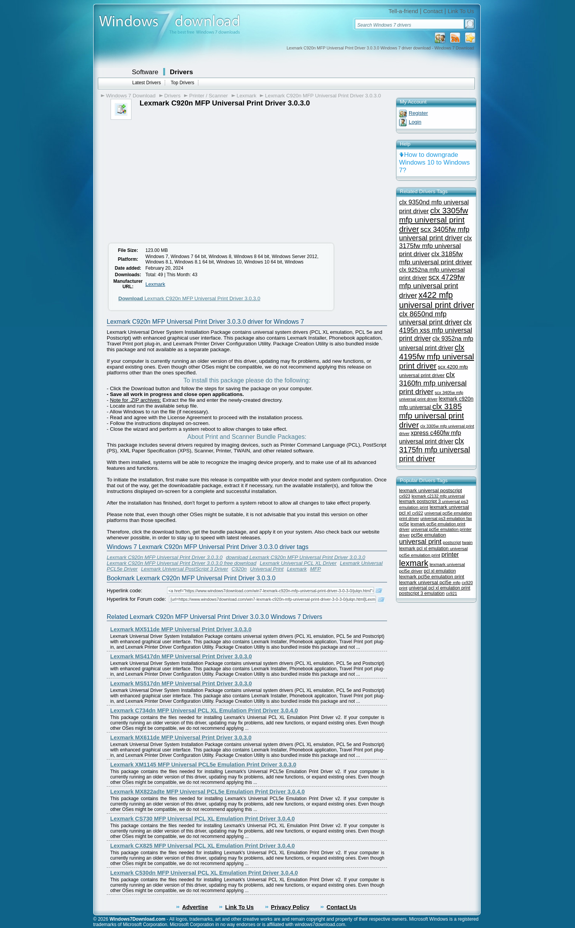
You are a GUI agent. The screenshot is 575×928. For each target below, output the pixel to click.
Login (415, 122)
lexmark (413, 563)
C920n (239, 569)
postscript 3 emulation (422, 593)
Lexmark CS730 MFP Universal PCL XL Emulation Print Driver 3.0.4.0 (202, 819)
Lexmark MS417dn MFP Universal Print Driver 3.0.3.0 (181, 656)
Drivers (181, 72)
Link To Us (461, 11)
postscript (452, 542)
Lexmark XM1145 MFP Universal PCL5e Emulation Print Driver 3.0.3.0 (203, 764)
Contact (433, 11)
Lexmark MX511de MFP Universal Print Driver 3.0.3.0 (181, 629)
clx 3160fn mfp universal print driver (433, 383)
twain (467, 542)
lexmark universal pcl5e (426, 582)
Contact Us (341, 907)
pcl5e (404, 524)
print (403, 588)
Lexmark (246, 96)
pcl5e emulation (428, 535)
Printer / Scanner (208, 96)
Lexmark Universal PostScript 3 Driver (184, 569)
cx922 (417, 513)
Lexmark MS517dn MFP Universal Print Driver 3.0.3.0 (181, 683)
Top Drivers (182, 82)
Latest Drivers (146, 82)
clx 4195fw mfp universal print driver (436, 356)
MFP (315, 569)
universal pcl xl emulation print (439, 588)
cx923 (404, 496)
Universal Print (267, 569)
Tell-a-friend (403, 11)
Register (418, 113)
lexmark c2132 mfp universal (437, 496)
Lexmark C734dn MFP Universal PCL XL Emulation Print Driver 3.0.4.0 (204, 710)
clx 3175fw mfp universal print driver (435, 246)
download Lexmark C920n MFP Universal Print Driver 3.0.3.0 (295, 557)
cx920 (467, 582)
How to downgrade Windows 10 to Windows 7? (434, 162)
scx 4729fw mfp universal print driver (431, 286)
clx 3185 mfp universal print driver (431, 415)
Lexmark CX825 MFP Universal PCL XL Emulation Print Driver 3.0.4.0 (202, 846)
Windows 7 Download (130, 96)
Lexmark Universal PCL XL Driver (298, 563)
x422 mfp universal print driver (436, 300)
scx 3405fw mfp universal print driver (434, 233)
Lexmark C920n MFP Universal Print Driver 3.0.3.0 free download (181, 563)
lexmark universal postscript (430, 490)
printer (450, 554)
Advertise (195, 907)
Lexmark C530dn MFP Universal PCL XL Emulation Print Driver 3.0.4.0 (204, 873)
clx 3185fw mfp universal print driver (435, 258)
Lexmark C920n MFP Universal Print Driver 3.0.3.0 (323, 96)
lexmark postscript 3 (420, 501)
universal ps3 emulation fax (446, 518)
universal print (420, 542)
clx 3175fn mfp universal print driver (434, 450)
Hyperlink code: (124, 590)
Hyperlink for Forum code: (136, 599)
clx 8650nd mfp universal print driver (430, 318)
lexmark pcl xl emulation (424, 548)
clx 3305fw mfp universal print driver (433, 219)
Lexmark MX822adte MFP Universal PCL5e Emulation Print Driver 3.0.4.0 (207, 792)
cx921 (451, 593)
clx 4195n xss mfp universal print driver (435, 330)
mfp (457, 582)
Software (145, 72)
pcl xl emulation (440, 571)
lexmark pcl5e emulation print (431, 577)
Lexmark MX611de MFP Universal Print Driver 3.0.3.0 (181, 737)
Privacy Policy (290, 907)
